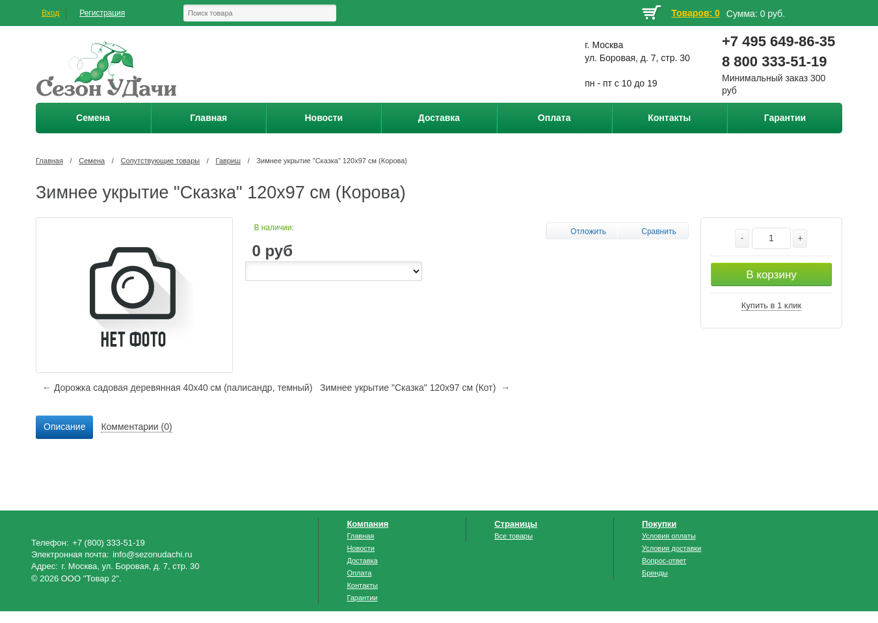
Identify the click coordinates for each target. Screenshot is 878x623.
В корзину (771, 275)
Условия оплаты (669, 536)
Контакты (362, 585)
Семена (92, 161)
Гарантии (362, 598)
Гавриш (228, 161)
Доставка (362, 560)
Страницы (515, 524)
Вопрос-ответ (664, 560)
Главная (49, 161)
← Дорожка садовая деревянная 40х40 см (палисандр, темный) (177, 387)
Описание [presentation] (64, 426)
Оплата (359, 573)
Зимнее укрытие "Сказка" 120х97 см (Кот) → (415, 387)
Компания (367, 524)
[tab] (64, 427)
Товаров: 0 (695, 13)
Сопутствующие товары (160, 161)
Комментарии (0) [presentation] (136, 426)
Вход (50, 13)
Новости (361, 548)
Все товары (513, 536)
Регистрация (102, 13)
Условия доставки (671, 548)
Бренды (655, 573)
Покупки (659, 524)
